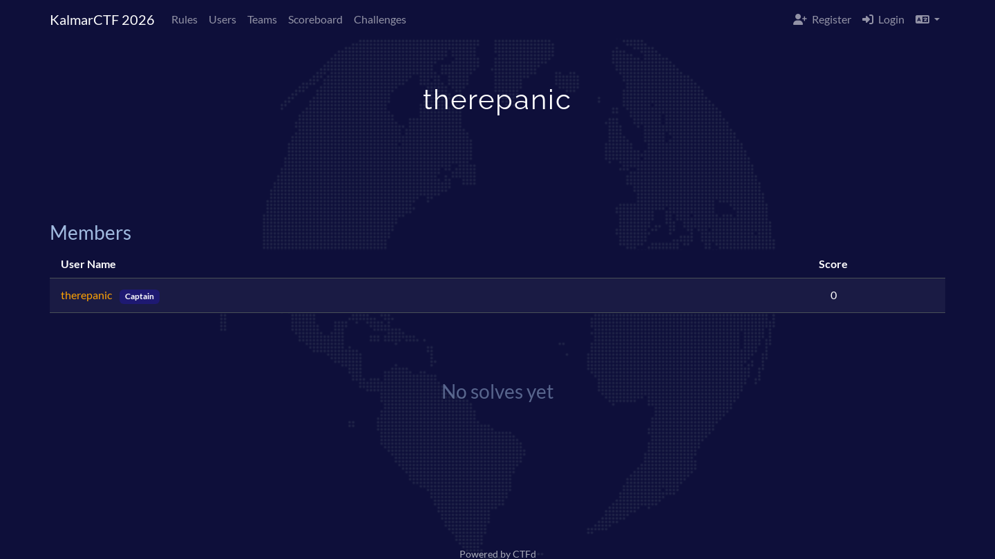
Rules (184, 19)
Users (222, 19)
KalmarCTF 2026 (102, 19)
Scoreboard (315, 19)
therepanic (87, 294)
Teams (262, 19)
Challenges (380, 19)
